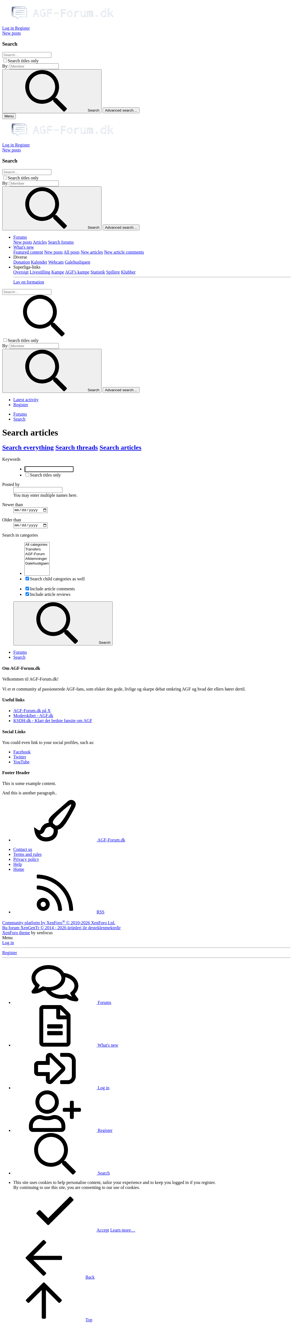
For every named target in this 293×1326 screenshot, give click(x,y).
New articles (92, 252)
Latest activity (26, 399)
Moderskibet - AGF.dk (33, 717)
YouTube (21, 763)
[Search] (26, 55)
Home (18, 871)
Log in (8, 944)
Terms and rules (27, 856)
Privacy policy (26, 861)
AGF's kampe (77, 272)
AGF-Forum (37, 555)
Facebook (22, 753)
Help (17, 866)
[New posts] (11, 33)
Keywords (11, 459)
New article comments (124, 252)
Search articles (121, 447)
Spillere (113, 272)
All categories (37, 546)
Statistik (97, 272)
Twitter (19, 758)
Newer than (12, 504)
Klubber (128, 272)
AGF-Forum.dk (69, 841)
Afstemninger (37, 560)
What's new (23, 247)
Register (20, 404)
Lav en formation (28, 282)
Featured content (28, 252)
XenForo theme (16, 934)
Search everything (28, 447)
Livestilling (40, 272)
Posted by (11, 484)
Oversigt (21, 272)
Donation (21, 262)
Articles (40, 242)
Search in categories (20, 536)
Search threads (76, 447)
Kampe (57, 272)
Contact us (22, 851)
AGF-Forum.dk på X (32, 712)
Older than (11, 520)
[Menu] (9, 116)
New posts (22, 242)
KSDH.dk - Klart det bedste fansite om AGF (52, 722)
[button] (20, 257)
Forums (20, 237)
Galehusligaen (77, 262)
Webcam (56, 262)
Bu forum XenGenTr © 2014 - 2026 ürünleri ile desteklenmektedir (61, 929)
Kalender (39, 262)
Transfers (37, 551)
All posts (71, 252)
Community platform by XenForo (58, 924)
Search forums (61, 242)
